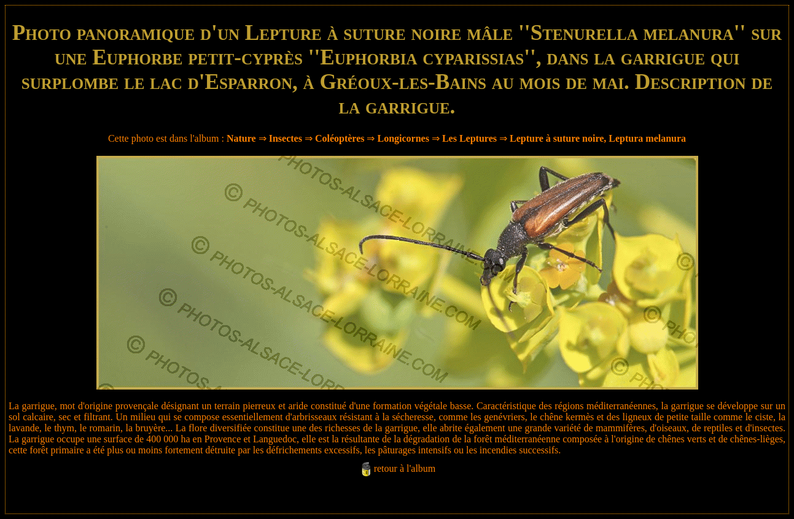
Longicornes (403, 138)
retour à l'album (405, 468)
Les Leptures (469, 138)
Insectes (285, 138)
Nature (241, 138)
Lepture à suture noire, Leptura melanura (598, 138)
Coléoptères (340, 138)
